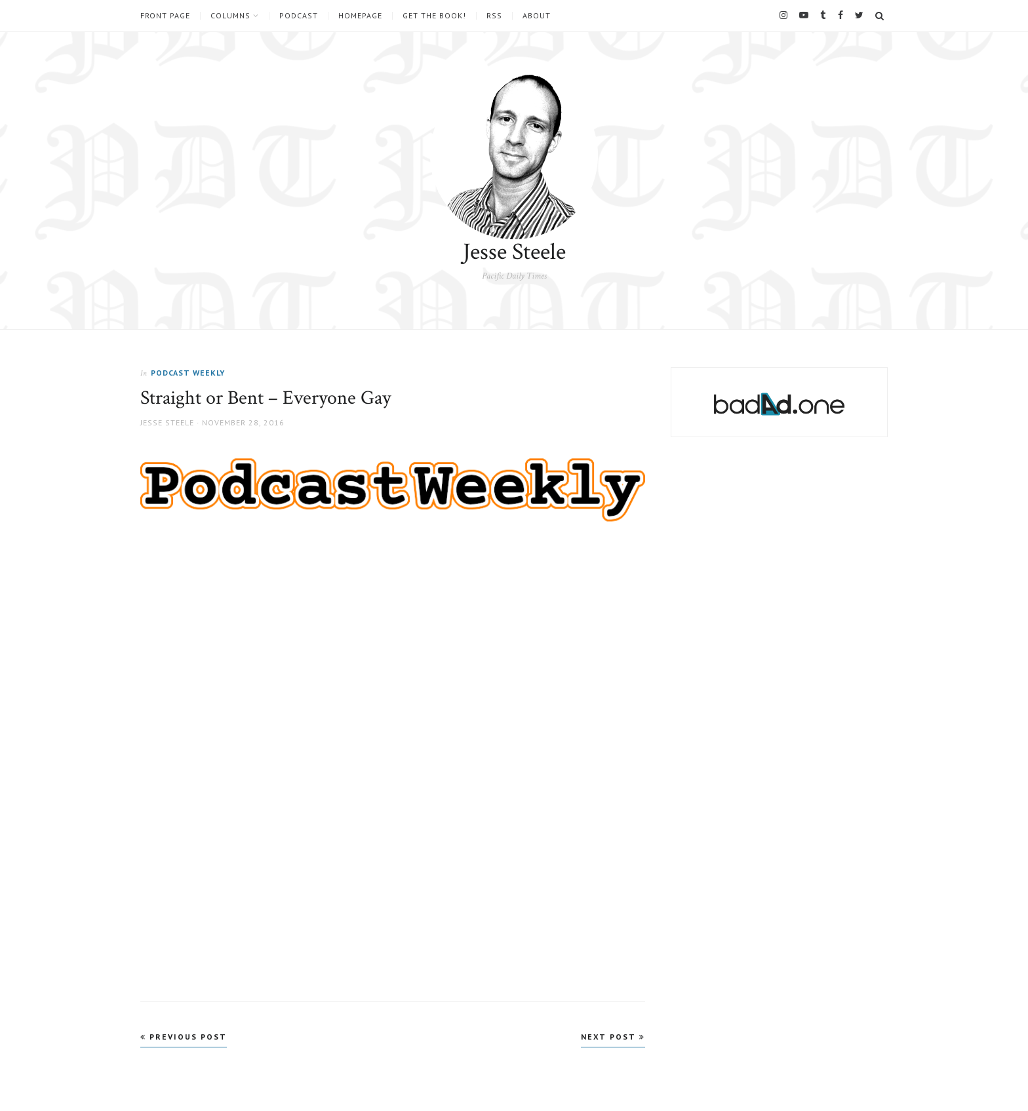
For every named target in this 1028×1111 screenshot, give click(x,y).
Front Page (165, 16)
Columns (230, 16)
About (537, 16)
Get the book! (434, 16)
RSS (494, 16)
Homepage (360, 16)
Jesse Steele (514, 252)
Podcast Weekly (188, 373)
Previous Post (183, 1037)
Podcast (298, 16)
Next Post (613, 1037)
